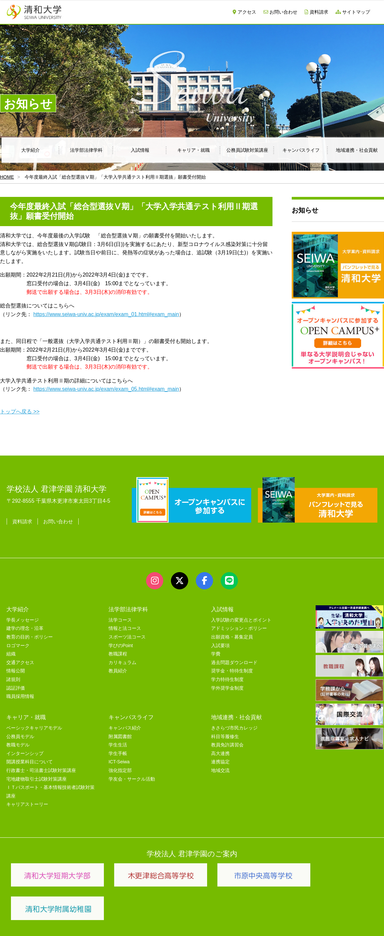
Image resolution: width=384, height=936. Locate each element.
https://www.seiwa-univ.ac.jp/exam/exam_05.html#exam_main (106, 389)
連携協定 (220, 760)
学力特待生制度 (227, 678)
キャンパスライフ (301, 150)
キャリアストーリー (27, 803)
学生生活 (118, 743)
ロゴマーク (18, 644)
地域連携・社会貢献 (236, 716)
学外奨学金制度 (227, 686)
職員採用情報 (20, 695)
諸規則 (13, 678)
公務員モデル (20, 735)
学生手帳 (118, 752)
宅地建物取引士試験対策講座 (36, 777)
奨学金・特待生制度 (232, 669)
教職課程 (118, 652)
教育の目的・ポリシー (29, 636)
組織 (11, 652)
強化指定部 (120, 769)
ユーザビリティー (96, 914)
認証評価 (15, 686)
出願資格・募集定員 (232, 636)
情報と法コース (125, 627)
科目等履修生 (225, 735)
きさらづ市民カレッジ (234, 726)
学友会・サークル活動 (132, 777)
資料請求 (316, 12)
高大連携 (220, 752)
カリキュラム (122, 661)
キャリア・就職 (193, 150)
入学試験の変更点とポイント (241, 619)
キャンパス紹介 (125, 726)
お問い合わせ (280, 12)
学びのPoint (121, 644)
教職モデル (18, 743)
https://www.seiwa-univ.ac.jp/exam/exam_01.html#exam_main (106, 314)
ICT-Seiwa (119, 760)
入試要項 (220, 644)
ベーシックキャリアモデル (34, 726)
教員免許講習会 (227, 743)
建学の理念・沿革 (24, 627)
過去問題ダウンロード (234, 661)
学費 (215, 652)
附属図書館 (120, 735)
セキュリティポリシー (145, 914)
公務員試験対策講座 (247, 150)
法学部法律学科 (86, 150)
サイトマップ (353, 12)
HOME (7, 177)
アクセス (244, 12)
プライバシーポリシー (199, 914)
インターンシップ (24, 752)
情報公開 (15, 669)
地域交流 (220, 769)
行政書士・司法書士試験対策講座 (41, 769)
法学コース (120, 619)
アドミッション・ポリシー (239, 627)
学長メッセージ (22, 619)
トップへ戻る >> (19, 411)
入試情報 (140, 150)
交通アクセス (20, 661)
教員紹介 (118, 669)
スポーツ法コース (127, 636)
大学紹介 (30, 150)
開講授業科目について (29, 760)
